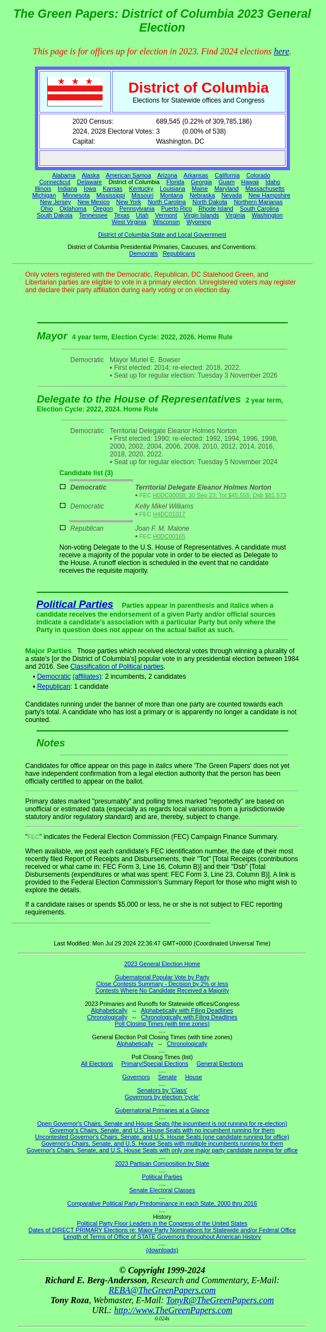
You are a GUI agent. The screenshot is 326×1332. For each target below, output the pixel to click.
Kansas (113, 188)
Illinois (43, 188)
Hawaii (250, 182)
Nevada (231, 195)
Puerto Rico (176, 208)
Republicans (178, 253)
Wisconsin (166, 221)
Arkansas (196, 175)
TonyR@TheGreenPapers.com (220, 1300)
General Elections (219, 1063)
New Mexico (94, 202)
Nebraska (202, 195)
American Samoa (128, 175)
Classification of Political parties (117, 666)
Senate (167, 1077)
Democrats (143, 253)
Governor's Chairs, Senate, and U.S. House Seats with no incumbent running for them (162, 1130)
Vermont (166, 215)
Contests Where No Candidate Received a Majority (162, 990)
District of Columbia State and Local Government (162, 234)
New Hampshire (269, 195)
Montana (171, 195)
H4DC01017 (169, 514)
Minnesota (76, 195)
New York (128, 202)
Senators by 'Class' (162, 1090)
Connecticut (54, 182)
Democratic (54, 676)
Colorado (258, 175)
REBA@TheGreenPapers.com (162, 1290)
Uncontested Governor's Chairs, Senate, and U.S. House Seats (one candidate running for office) (162, 1136)
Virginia (235, 215)
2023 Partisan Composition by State (162, 1163)
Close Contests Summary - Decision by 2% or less (162, 983)
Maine (200, 188)
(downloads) (162, 1250)
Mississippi (110, 195)
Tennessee (93, 215)
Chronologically (107, 1017)
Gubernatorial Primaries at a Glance (162, 1110)
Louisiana (172, 188)
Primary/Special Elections (155, 1063)
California (227, 175)
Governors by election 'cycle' (162, 1097)
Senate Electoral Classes (162, 1190)
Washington (267, 215)
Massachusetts (264, 188)
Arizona (167, 175)
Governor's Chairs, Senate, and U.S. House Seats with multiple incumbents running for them (162, 1143)
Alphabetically (109, 1010)
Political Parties (75, 604)
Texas (122, 215)
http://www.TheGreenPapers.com (173, 1310)
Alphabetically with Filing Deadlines (187, 1010)
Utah (142, 215)
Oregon (103, 208)
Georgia (201, 182)
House (193, 1077)
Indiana (67, 188)
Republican (53, 686)
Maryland (227, 188)
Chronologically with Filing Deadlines (189, 1017)
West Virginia (129, 221)
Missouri (142, 195)
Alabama (63, 175)
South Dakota (55, 215)
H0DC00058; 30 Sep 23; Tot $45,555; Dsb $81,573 (220, 495)
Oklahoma (72, 208)
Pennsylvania (136, 208)
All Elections (97, 1063)
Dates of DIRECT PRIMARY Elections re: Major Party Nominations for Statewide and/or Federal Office (162, 1230)
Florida (175, 182)
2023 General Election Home (162, 963)
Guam (226, 182)
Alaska (90, 175)
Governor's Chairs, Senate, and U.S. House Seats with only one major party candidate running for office (162, 1150)
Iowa (90, 188)
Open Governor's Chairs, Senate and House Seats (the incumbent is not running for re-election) (162, 1123)
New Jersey (55, 202)
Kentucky (141, 188)
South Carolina (259, 208)
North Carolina (166, 202)
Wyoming (198, 221)
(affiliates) (87, 676)
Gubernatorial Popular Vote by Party (162, 977)
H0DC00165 (169, 536)
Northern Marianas (258, 202)
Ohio (46, 208)
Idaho (273, 182)
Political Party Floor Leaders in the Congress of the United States (162, 1223)
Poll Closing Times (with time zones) (162, 1023)
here (281, 51)
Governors (136, 1077)
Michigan (44, 195)
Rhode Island (215, 208)
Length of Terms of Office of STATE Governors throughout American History (162, 1236)
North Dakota (209, 202)
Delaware (89, 182)
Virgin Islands (201, 215)
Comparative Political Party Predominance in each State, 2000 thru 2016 (162, 1203)
